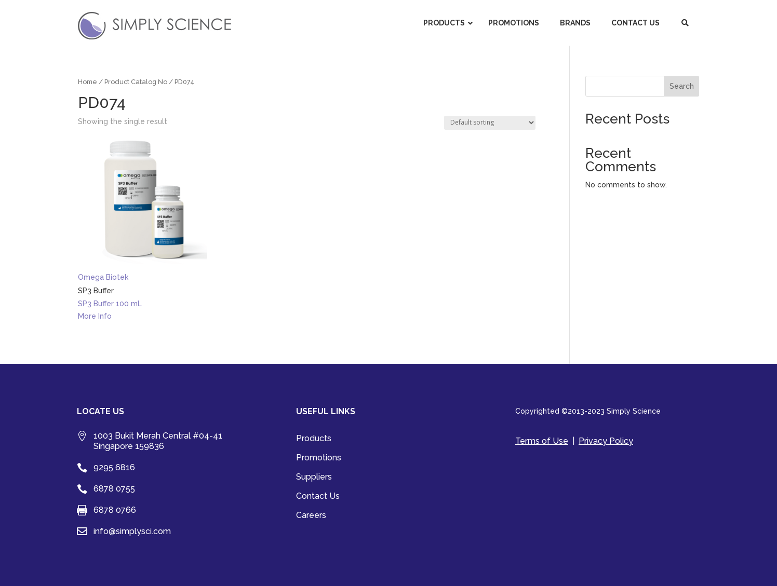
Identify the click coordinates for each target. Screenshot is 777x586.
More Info (95, 316)
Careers (311, 516)
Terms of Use (541, 441)
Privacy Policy (606, 441)
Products (313, 439)
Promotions (318, 458)
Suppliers (314, 477)
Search (681, 86)
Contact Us (318, 497)
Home (87, 82)
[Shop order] (489, 123)
